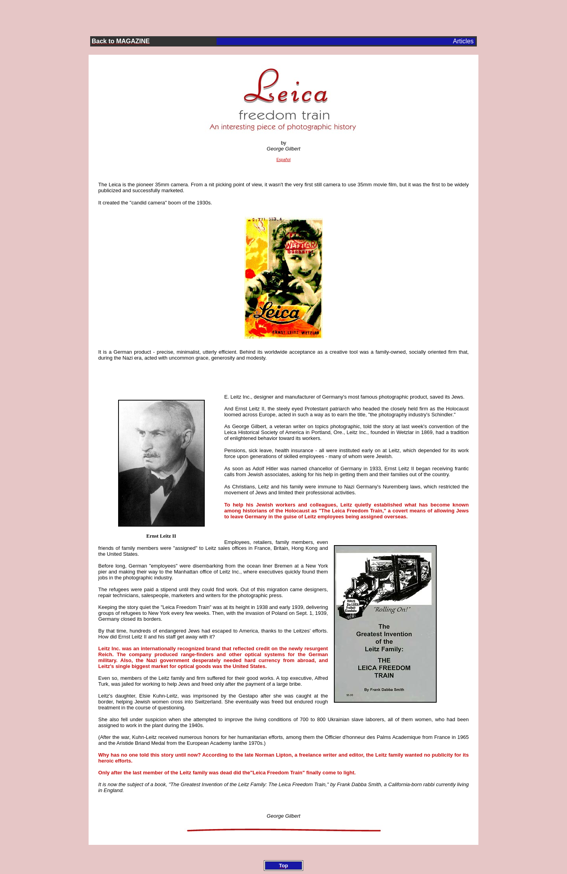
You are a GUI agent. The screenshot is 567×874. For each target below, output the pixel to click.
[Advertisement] (283, 16)
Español (283, 160)
